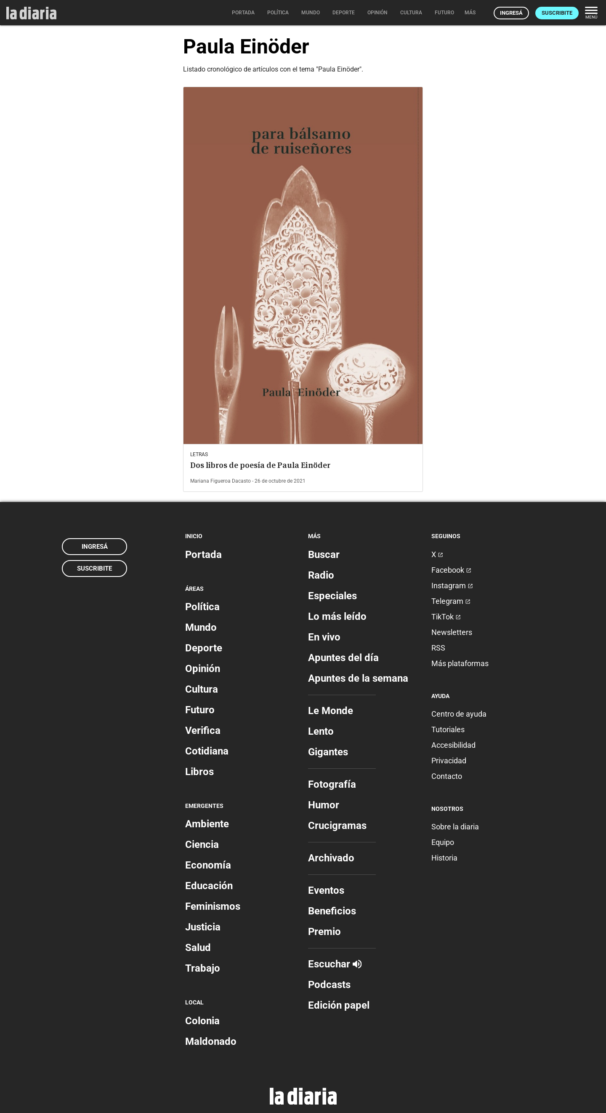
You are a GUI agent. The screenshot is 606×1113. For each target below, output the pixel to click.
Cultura (201, 689)
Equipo (442, 842)
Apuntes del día (343, 658)
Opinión (202, 669)
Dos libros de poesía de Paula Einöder (260, 465)
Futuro (200, 710)
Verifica (203, 730)
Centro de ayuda (458, 713)
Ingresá (511, 13)
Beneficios (332, 911)
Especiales (332, 596)
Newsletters (451, 632)
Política (202, 607)
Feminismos (212, 906)
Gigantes (328, 752)
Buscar (324, 554)
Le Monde (330, 711)
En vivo (324, 637)
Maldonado (211, 1041)
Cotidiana (207, 751)
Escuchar (334, 964)
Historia (444, 857)
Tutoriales (448, 729)
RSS (438, 647)
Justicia (203, 927)
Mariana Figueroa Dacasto (220, 481)
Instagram (452, 585)
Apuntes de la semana (358, 678)
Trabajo (202, 968)
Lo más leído (337, 616)
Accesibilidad (453, 745)
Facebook (451, 570)
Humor (323, 805)
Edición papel (338, 1005)
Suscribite (557, 13)
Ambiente (207, 824)
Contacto (446, 776)
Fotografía (332, 784)
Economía (208, 865)
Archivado (331, 858)
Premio (324, 932)
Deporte (203, 648)
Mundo (201, 627)
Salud (198, 948)
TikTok (446, 616)
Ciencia (202, 844)
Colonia (202, 1021)
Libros (199, 772)
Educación (209, 886)
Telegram (450, 601)
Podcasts (329, 985)
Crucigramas (337, 825)
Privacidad (448, 760)
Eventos (326, 890)
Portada (203, 554)
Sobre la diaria (455, 826)
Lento (321, 731)
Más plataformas (460, 663)
